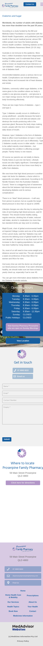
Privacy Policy (23, 641)
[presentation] (19, 430)
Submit (7, 439)
